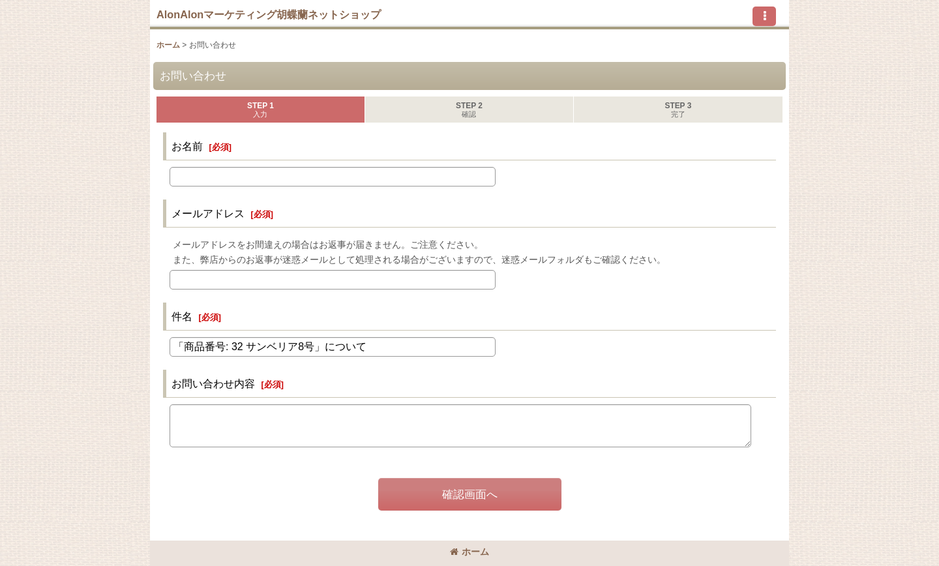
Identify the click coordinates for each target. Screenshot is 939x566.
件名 (181, 316)
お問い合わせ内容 (213, 383)
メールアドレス (208, 213)
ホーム (469, 551)
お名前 (187, 146)
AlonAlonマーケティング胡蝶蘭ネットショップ (268, 14)
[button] (764, 16)
